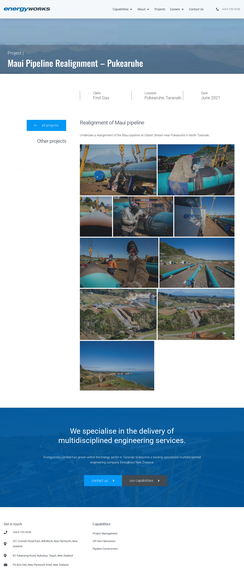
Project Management (105, 533)
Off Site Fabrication (104, 541)
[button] (122, 9)
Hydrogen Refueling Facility (45, 156)
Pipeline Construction (105, 548)
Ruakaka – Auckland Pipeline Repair (39, 165)
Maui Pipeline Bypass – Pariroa (42, 189)
